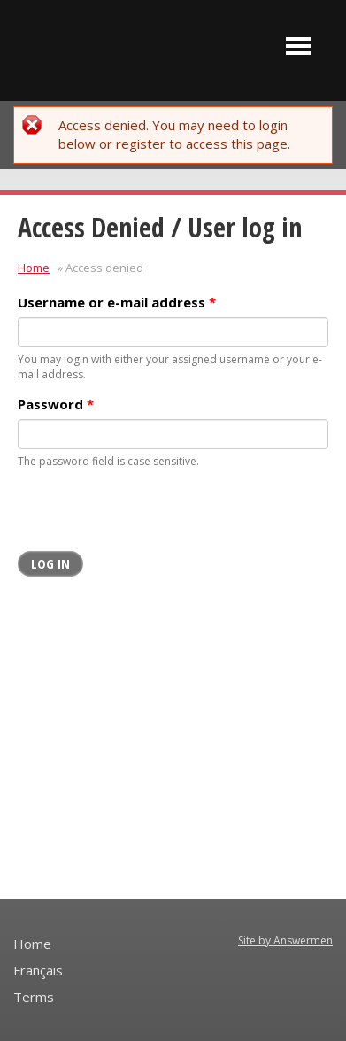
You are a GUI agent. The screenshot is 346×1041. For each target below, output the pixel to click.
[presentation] (152, 516)
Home (34, 268)
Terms (33, 997)
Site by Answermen (285, 940)
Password (56, 404)
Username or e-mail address (117, 302)
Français (38, 970)
